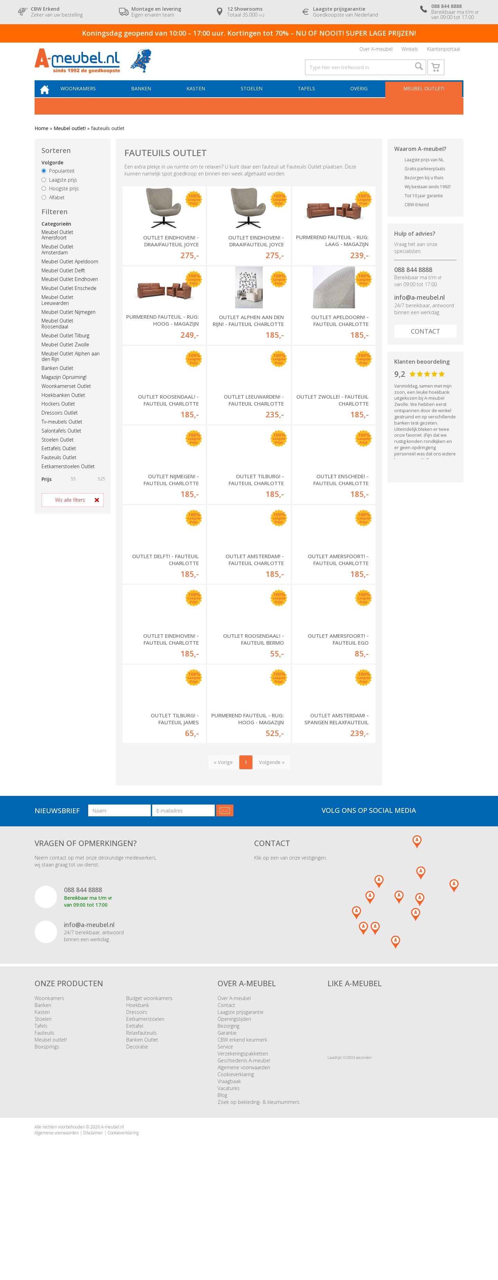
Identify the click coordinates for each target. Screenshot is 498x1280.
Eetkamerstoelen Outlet (68, 478)
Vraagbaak (229, 1187)
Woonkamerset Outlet (66, 398)
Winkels (410, 51)
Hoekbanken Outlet (63, 407)
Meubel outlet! (422, 100)
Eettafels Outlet (59, 461)
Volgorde (52, 175)
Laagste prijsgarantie (241, 1118)
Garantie (227, 1139)
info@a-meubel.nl (419, 310)
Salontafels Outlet (61, 443)
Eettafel (134, 1132)
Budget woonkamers (149, 1104)
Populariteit (58, 183)
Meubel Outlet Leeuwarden (57, 312)
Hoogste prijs (60, 201)
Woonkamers (88, 100)
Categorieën (56, 236)
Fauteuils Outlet (59, 469)
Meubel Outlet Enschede (69, 300)
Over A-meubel (376, 51)
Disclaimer (93, 1239)
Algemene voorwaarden (244, 1174)
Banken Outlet (57, 380)
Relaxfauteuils (141, 1139)
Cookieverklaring (236, 1181)
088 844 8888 (413, 282)
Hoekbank (137, 1111)
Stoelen (256, 100)
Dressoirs (136, 1118)
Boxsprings (47, 1153)
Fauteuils (44, 1139)
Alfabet (53, 210)
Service (225, 1153)
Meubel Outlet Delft (63, 283)
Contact (425, 343)
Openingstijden (234, 1125)
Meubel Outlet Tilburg (65, 348)
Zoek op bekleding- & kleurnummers (258, 1208)
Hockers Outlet (58, 416)
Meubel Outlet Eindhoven (70, 292)
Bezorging (228, 1132)
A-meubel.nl (112, 1233)
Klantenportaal (443, 51)
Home (41, 141)
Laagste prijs (59, 192)
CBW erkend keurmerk (242, 1146)
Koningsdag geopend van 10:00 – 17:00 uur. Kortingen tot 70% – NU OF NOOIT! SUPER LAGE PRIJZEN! (249, 33)
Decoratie (137, 1153)
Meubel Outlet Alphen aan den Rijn (71, 369)
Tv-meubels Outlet (62, 434)
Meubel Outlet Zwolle (65, 357)
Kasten (202, 100)
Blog (222, 1201)
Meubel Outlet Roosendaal (57, 336)
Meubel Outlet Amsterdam (57, 262)
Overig (360, 100)
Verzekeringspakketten (243, 1160)
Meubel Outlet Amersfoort (57, 247)
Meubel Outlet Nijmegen (68, 324)
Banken (149, 100)
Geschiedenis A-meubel (244, 1167)
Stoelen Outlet (58, 452)
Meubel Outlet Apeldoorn (70, 274)
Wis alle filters (70, 512)
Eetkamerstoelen (145, 1125)
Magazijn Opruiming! (64, 389)
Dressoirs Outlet (60, 425)
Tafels (309, 100)
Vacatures (229, 1194)
